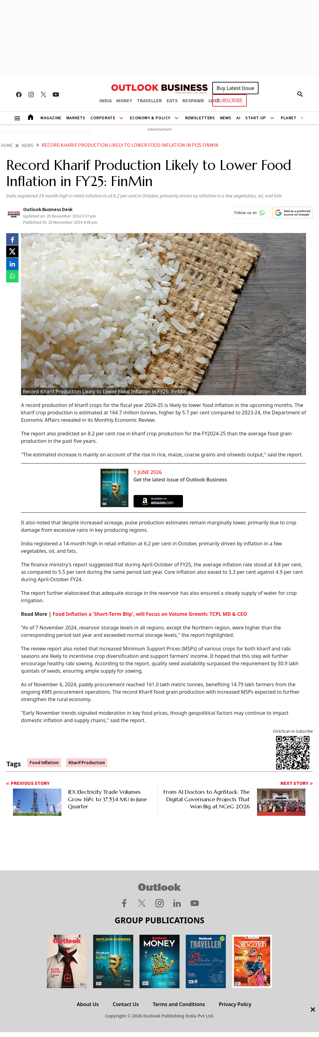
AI (238, 118)
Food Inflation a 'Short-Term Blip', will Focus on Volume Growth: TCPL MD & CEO (150, 614)
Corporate (102, 118)
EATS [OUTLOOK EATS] (172, 100)
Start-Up (255, 118)
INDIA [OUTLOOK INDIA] (105, 100)
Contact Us (126, 1004)
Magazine (50, 118)
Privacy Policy (235, 1004)
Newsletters (200, 118)
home (7, 145)
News (225, 118)
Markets (75, 118)
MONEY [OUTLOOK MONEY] (124, 100)
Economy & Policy (150, 118)
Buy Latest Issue (235, 88)
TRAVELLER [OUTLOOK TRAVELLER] (149, 100)
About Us (88, 1004)
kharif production (86, 763)
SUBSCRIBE (229, 100)
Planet (289, 118)
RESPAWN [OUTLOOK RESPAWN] (193, 100)
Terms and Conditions (179, 1004)
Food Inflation (44, 763)
